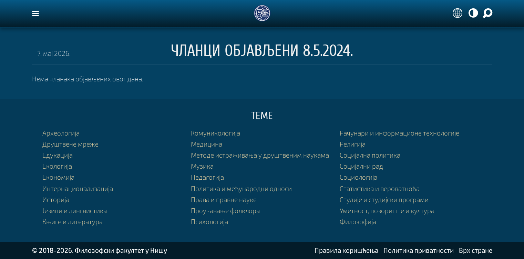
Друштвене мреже (70, 144)
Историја (55, 199)
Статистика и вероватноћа (380, 188)
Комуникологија (215, 133)
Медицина (206, 144)
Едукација (57, 155)
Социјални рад (361, 166)
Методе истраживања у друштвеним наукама (260, 155)
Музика (202, 166)
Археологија (61, 133)
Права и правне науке (224, 199)
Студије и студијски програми (384, 199)
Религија (353, 144)
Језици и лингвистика (74, 211)
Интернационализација (77, 188)
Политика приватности (418, 250)
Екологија (57, 166)
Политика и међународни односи (241, 188)
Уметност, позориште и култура (387, 211)
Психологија (209, 222)
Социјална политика (370, 155)
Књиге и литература (72, 222)
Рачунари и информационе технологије (399, 133)
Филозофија (358, 222)
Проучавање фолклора (225, 211)
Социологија (358, 177)
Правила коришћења (346, 250)
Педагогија (207, 177)
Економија (58, 177)
